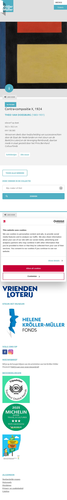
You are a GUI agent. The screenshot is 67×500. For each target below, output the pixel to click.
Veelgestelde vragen (11, 479)
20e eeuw (25, 154)
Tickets (60, 7)
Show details (54, 261)
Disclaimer (6, 485)
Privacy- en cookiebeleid (12, 488)
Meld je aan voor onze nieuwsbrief (25, 367)
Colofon (5, 491)
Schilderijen (11, 154)
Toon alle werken (15, 173)
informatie (8, 87)
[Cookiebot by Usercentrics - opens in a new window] (53, 221)
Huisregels (7, 482)
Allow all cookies (33, 268)
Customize (34, 276)
